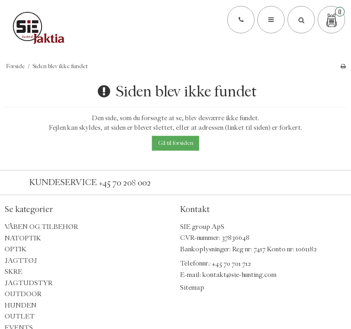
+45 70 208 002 (125, 182)
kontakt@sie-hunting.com (239, 275)
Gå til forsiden (175, 142)
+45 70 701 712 (231, 263)
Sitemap (192, 288)
